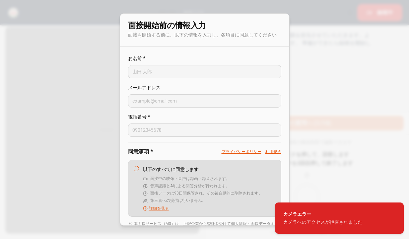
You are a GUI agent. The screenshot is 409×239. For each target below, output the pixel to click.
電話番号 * (139, 117)
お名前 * (136, 58)
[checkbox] (136, 168)
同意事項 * (140, 151)
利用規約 (273, 151)
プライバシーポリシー (241, 151)
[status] (339, 218)
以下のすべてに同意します (171, 169)
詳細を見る (156, 208)
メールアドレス (144, 87)
